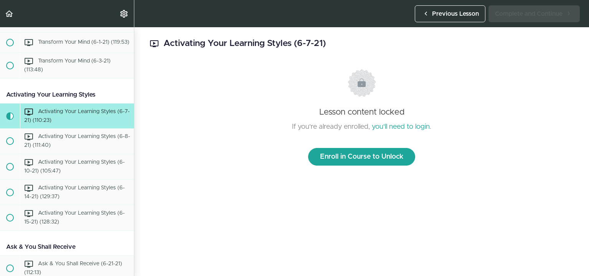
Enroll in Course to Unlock (361, 156)
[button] (9, 13)
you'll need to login (401, 126)
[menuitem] (124, 13)
